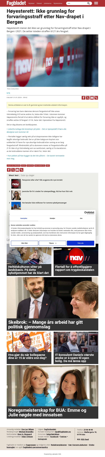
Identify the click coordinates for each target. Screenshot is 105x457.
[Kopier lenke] (96, 98)
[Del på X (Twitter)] (87, 98)
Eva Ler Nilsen (28, 429)
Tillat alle (80, 243)
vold (23, 165)
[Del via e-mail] (92, 98)
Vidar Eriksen (27, 436)
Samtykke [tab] (23, 218)
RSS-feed (85, 439)
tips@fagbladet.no (63, 432)
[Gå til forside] (16, 3)
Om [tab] (81, 218)
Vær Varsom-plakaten (77, 445)
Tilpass (52, 243)
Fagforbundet (50, 429)
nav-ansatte (40, 165)
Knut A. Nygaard (25, 434)
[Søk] (88, 3)
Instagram (42, 439)
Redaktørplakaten (59, 445)
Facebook (54, 436)
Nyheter (32, 3)
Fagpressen (31, 445)
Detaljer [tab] (52, 218)
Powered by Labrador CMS (52, 454)
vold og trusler (13, 165)
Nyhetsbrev (58, 3)
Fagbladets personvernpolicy (35, 447)
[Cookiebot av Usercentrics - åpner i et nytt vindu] (85, 212)
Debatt (39, 3)
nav (47, 165)
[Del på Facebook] (83, 98)
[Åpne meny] (96, 3)
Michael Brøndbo (26, 432)
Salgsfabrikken (52, 434)
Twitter (63, 436)
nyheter (30, 165)
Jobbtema (47, 3)
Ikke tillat (24, 243)
